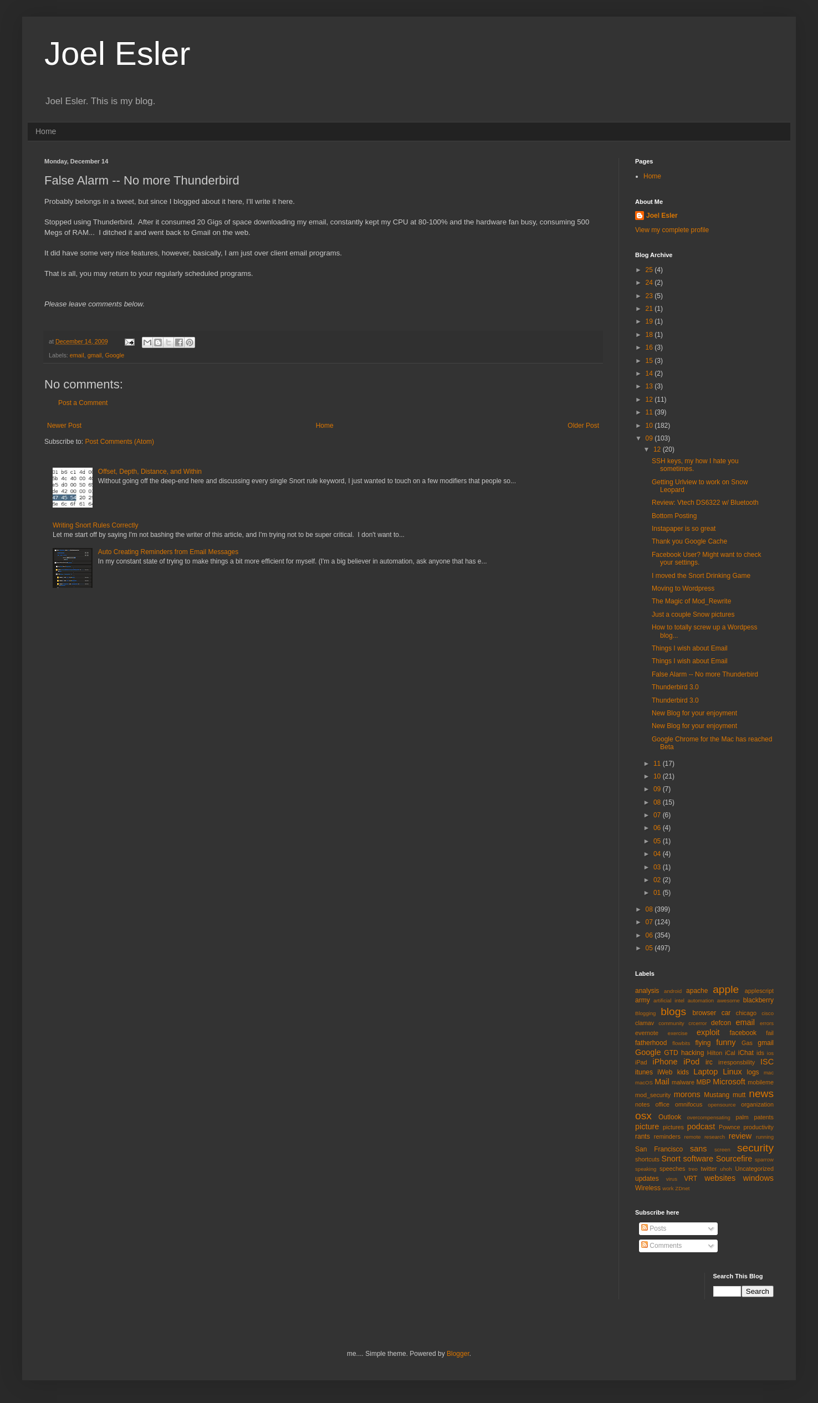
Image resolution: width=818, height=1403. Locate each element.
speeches (672, 1168)
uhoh (726, 1169)
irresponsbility (736, 1062)
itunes (644, 1072)
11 (650, 412)
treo (693, 1169)
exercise (678, 1033)
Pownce (729, 1127)
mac (769, 1072)
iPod (691, 1061)
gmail (95, 355)
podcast (701, 1126)
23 (650, 296)
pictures (673, 1127)
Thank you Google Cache (689, 541)
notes (642, 1104)
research (714, 1137)
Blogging (645, 1013)
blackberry (758, 1000)
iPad (641, 1062)
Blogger (458, 1354)
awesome (728, 1000)
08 (658, 802)
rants (642, 1136)
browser (704, 1013)
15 (650, 361)
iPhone (665, 1061)
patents (764, 1117)
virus (671, 1179)
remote (692, 1137)
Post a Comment (83, 403)
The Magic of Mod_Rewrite (691, 601)
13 (650, 386)
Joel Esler (117, 53)
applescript (759, 990)
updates (647, 1178)
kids (683, 1072)
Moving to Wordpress (683, 588)
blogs (673, 1011)
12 (650, 399)
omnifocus (688, 1104)
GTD (671, 1053)
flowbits (681, 1043)
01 (658, 893)
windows (758, 1178)
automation (701, 1000)
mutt (739, 1095)
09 (650, 438)
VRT (690, 1178)
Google (114, 355)
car (726, 1013)
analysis (647, 991)
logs (753, 1072)
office (662, 1104)
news (761, 1093)
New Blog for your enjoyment (694, 713)
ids (760, 1052)
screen (722, 1149)
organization (757, 1104)
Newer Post (64, 425)
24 (650, 282)
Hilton (715, 1052)
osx (643, 1116)
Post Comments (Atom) (119, 442)
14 (650, 373)
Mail (662, 1081)
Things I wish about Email (690, 648)
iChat (746, 1053)
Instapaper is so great (683, 528)
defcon (721, 1023)
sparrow (764, 1159)
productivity (758, 1127)
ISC (767, 1061)
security (755, 1148)
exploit (708, 1032)
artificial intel (668, 1000)
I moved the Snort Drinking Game (701, 576)
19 (650, 321)
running (765, 1137)
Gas (747, 1043)
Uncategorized (754, 1168)
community (671, 1023)
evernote (646, 1033)
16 (650, 347)
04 (658, 854)
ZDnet (682, 1188)
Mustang (716, 1095)
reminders (667, 1136)
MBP (703, 1082)
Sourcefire (734, 1158)
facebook (742, 1033)
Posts (653, 1228)
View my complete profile (672, 230)
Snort (670, 1158)
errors (767, 1023)
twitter (709, 1168)
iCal (730, 1052)
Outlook (669, 1117)
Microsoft (729, 1081)
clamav (644, 1023)
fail (770, 1033)
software (698, 1158)
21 (650, 309)
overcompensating (708, 1117)
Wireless (648, 1188)
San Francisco (659, 1149)
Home (45, 131)
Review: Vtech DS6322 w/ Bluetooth (705, 502)
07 (658, 815)
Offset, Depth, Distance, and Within (150, 471)
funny (725, 1042)
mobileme (761, 1082)
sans (698, 1148)
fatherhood (651, 1043)
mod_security (653, 1095)
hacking (692, 1053)
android (673, 991)
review (740, 1135)
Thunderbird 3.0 (675, 687)
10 (650, 425)
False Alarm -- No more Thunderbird (705, 674)
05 (658, 841)
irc (709, 1062)
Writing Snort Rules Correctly (96, 525)
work (667, 1188)
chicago (746, 1013)
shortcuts (647, 1159)
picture (647, 1126)
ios (770, 1053)
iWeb (664, 1072)
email (77, 355)
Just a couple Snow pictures (693, 614)
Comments (661, 1246)
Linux (732, 1071)
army (642, 1000)
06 (658, 828)
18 (650, 335)
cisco (767, 1013)
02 (658, 880)
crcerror (697, 1023)
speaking (645, 1169)
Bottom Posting (674, 516)
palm (741, 1117)
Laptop (705, 1071)
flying (702, 1043)
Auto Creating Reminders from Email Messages (168, 552)
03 (658, 867)
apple (726, 989)
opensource (721, 1105)
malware (683, 1082)
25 (650, 270)
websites (719, 1178)
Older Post (583, 425)
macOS (644, 1082)
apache (697, 991)
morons (687, 1094)
